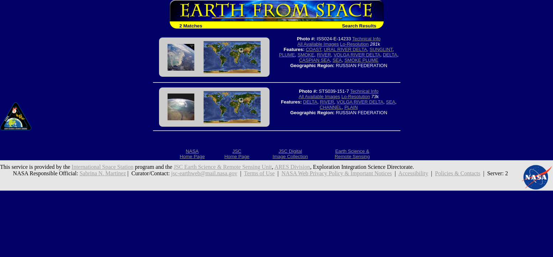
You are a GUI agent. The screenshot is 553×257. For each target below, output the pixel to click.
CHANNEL (331, 107)
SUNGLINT (381, 49)
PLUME (287, 54)
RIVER (324, 54)
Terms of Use (259, 173)
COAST (313, 49)
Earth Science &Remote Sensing (352, 153)
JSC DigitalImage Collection (290, 153)
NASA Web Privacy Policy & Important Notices (337, 173)
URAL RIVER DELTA (345, 49)
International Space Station (102, 167)
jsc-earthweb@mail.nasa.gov (204, 173)
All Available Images (318, 44)
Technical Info (366, 38)
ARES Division (292, 167)
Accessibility (413, 173)
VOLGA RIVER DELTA (357, 54)
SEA (337, 60)
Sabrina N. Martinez (103, 173)
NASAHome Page (192, 153)
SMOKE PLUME (361, 60)
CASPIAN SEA (314, 60)
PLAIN (351, 107)
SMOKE (306, 54)
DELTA (390, 54)
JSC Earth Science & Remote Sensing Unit (223, 167)
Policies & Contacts (457, 173)
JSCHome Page (236, 153)
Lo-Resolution (354, 44)
